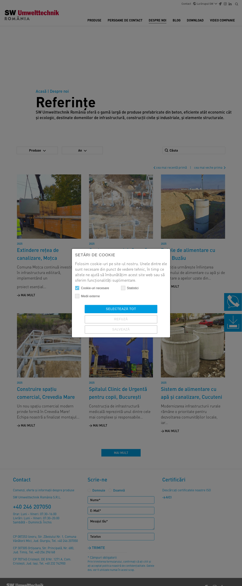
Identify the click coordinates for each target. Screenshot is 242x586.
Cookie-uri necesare (92, 288)
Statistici (130, 288)
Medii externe (87, 296)
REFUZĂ (121, 319)
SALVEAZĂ (121, 329)
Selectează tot (121, 309)
